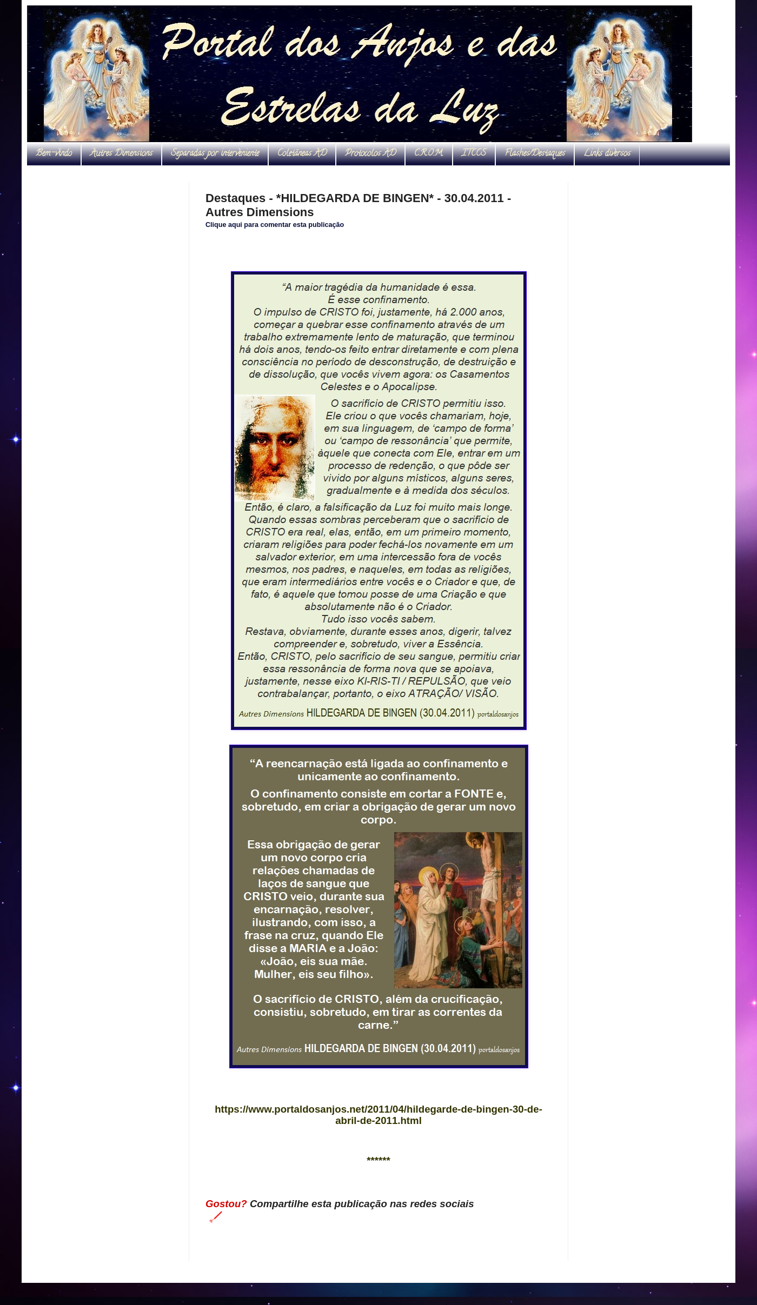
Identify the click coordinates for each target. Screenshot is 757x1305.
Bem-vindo (54, 154)
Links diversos (606, 154)
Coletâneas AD (302, 154)
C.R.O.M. (428, 154)
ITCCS (474, 154)
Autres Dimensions (121, 154)
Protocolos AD (370, 154)
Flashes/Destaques (534, 154)
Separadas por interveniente (215, 154)
